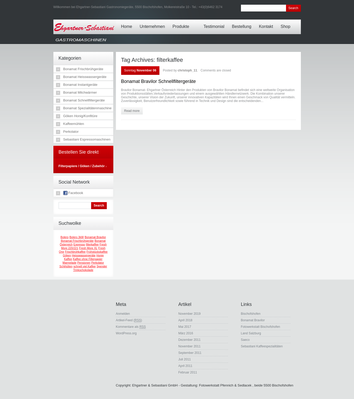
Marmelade (69, 262)
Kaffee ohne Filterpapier (88, 259)
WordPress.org (126, 333)
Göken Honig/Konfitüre (80, 116)
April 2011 (185, 366)
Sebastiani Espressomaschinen (86, 139)
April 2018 (185, 320)
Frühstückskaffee (97, 251)
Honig (100, 255)
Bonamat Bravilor (95, 237)
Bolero (64, 237)
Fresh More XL (88, 248)
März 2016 (185, 333)
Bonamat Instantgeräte (80, 85)
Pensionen (83, 262)
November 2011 (189, 346)
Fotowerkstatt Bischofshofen (260, 327)
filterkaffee (92, 244)
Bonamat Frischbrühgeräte (83, 69)
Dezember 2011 (189, 340)
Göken (67, 255)
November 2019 (189, 314)
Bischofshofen (250, 314)
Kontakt (267, 23)
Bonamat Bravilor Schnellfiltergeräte (158, 81)
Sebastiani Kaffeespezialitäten (262, 346)
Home (128, 23)
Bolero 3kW (77, 237)
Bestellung (243, 23)
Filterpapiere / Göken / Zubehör (82, 166)
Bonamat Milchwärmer (80, 92)
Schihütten (65, 266)
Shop (287, 23)
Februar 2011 (187, 372)
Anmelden (123, 314)
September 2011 (190, 353)
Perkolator (71, 132)
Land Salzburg (251, 333)
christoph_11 (187, 70)
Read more (132, 111)
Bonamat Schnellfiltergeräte (84, 100)
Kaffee (68, 259)
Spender (102, 266)
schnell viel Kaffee (84, 266)
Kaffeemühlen (73, 124)
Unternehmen (153, 23)
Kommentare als (131, 327)
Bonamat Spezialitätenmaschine (87, 108)
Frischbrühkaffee (75, 251)
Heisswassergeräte (84, 255)
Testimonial (215, 23)
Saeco (245, 340)
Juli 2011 (184, 359)
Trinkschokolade (83, 269)
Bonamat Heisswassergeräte (85, 77)
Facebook (73, 193)
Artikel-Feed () (129, 320)
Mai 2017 (184, 327)
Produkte (184, 23)
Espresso (79, 244)
